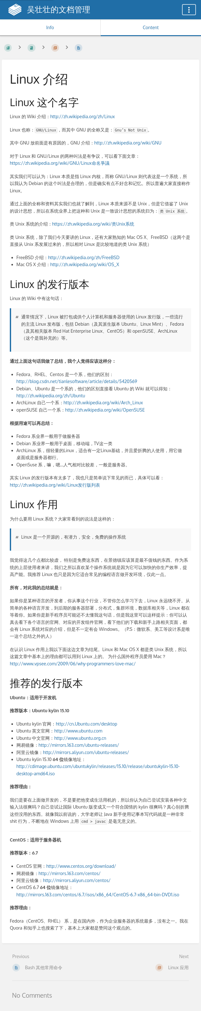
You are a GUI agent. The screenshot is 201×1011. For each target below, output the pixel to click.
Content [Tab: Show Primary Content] (151, 27)
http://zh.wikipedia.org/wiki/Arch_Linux (103, 402)
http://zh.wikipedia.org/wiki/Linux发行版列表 (55, 485)
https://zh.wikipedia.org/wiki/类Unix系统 (93, 224)
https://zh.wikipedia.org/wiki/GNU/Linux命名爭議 (60, 163)
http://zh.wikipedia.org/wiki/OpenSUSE (105, 410)
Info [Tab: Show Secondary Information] (50, 27)
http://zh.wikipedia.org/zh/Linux (82, 116)
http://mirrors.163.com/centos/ (70, 873)
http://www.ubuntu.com (78, 730)
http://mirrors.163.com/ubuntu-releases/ (79, 745)
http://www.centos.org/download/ (81, 866)
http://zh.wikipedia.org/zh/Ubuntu (50, 395)
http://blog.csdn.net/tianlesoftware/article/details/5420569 (76, 381)
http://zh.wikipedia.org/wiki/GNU (127, 142)
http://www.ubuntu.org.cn (80, 738)
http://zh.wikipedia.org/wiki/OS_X (84, 264)
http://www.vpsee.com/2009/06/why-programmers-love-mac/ (73, 663)
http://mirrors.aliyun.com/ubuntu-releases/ (86, 752)
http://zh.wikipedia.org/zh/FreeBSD (83, 257)
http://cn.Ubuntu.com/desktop (86, 723)
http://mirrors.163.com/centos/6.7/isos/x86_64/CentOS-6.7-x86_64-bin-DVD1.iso (97, 894)
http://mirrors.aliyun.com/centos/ (76, 880)
